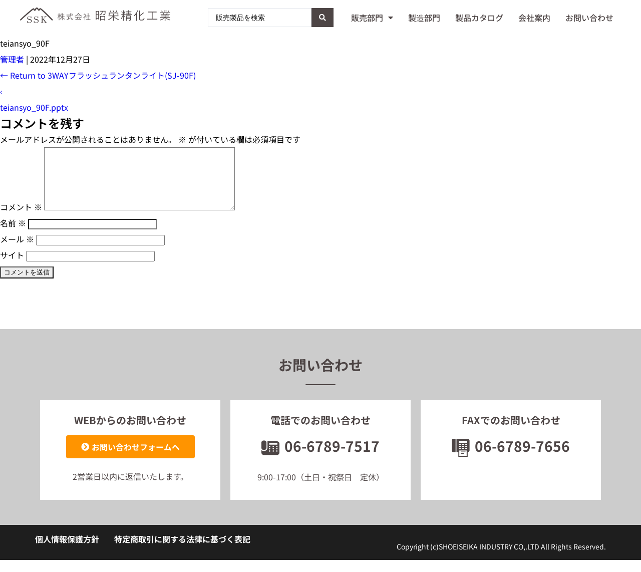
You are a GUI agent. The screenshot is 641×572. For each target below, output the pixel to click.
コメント (21, 219)
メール (17, 251)
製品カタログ (479, 18)
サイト (12, 267)
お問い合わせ (589, 18)
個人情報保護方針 (67, 551)
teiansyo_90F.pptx (34, 107)
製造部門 (424, 18)
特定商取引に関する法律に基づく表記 (182, 551)
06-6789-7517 (320, 458)
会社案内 (534, 18)
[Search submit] (322, 17)
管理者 (12, 59)
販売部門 (372, 18)
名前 (13, 235)
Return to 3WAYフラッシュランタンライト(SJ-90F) (98, 75)
